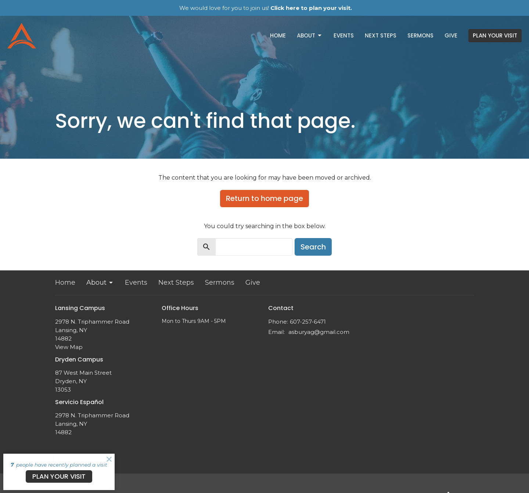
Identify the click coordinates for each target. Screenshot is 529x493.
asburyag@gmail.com (318, 331)
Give (451, 35)
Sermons (420, 35)
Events (344, 35)
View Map (69, 346)
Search (313, 247)
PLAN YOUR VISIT (495, 35)
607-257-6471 (308, 321)
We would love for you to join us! (265, 7)
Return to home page (264, 198)
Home (278, 35)
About (310, 35)
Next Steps (380, 35)
